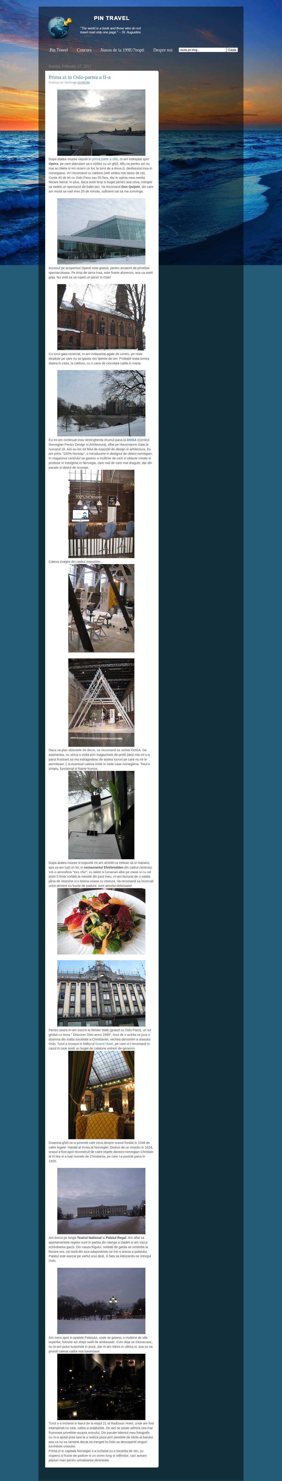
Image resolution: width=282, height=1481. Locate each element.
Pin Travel (59, 50)
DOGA (131, 440)
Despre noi (163, 50)
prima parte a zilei (105, 159)
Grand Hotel (104, 1044)
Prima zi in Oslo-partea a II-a (80, 77)
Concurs (84, 50)
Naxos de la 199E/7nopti (122, 50)
